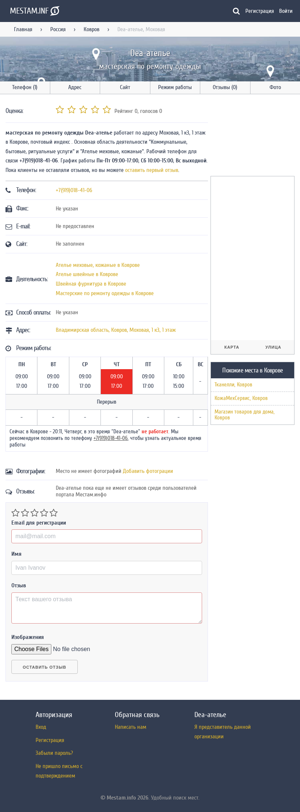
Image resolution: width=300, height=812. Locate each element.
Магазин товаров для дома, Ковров (245, 415)
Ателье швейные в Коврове (87, 274)
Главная (23, 29)
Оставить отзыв (44, 667)
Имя (16, 554)
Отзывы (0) (225, 87)
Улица (273, 347)
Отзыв (18, 585)
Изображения (27, 637)
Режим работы (175, 87)
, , (116, 330)
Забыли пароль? (54, 753)
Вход (41, 727)
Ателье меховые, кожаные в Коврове (98, 265)
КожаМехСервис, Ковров (241, 398)
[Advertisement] (255, 136)
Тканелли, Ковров (233, 385)
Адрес (74, 87)
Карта (231, 347)
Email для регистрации (38, 522)
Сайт (125, 87)
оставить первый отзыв (151, 170)
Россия (58, 29)
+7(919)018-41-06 (74, 190)
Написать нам (130, 727)
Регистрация (259, 11)
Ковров (91, 29)
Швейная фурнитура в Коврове (91, 283)
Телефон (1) (24, 87)
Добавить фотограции (148, 471)
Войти (286, 11)
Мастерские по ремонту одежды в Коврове (105, 293)
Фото (275, 87)
